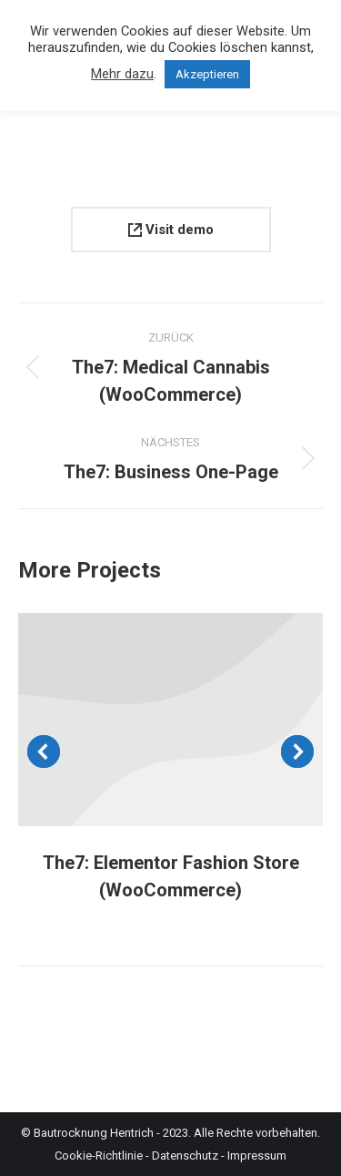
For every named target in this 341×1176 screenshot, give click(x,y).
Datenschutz (185, 1155)
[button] (43, 751)
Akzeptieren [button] (207, 74)
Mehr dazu (122, 74)
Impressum (256, 1155)
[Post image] (170, 719)
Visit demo (171, 229)
